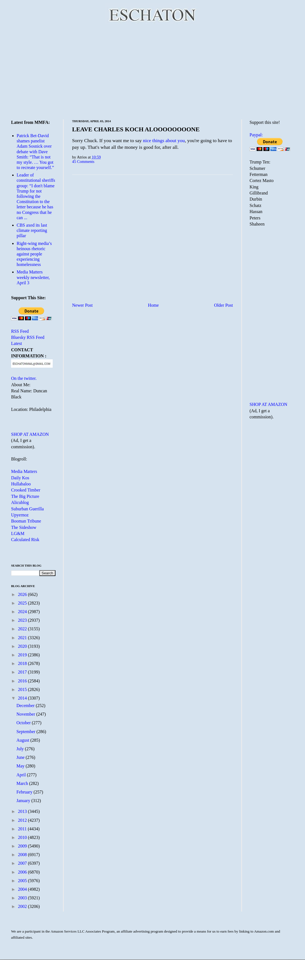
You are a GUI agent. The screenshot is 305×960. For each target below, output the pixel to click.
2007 (23, 863)
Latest (16, 343)
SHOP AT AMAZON (30, 434)
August (23, 740)
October (24, 722)
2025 (23, 603)
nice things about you (164, 140)
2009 (23, 846)
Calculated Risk (25, 539)
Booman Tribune (26, 521)
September (26, 731)
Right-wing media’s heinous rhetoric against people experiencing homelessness (34, 254)
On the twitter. (24, 378)
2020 (23, 646)
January (23, 800)
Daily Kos (20, 477)
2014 (23, 698)
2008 (23, 854)
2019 (23, 654)
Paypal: (256, 134)
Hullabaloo (21, 484)
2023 (23, 620)
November (26, 714)
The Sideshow (23, 527)
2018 (23, 663)
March (22, 783)
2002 (23, 906)
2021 (23, 637)
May (21, 766)
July (20, 748)
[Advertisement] (152, 70)
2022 (23, 628)
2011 (23, 828)
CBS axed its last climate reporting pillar (32, 230)
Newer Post (82, 305)
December (26, 705)
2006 (23, 872)
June (21, 757)
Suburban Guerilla (27, 508)
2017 (23, 672)
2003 (23, 897)
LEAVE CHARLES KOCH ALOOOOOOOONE (136, 129)
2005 (23, 880)
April (21, 774)
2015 (23, 689)
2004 (23, 889)
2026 (23, 594)
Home (153, 305)
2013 (23, 811)
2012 (23, 820)
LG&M (17, 533)
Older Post (223, 305)
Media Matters (24, 471)
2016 (23, 681)
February (25, 792)
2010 (23, 837)
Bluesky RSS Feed (27, 337)
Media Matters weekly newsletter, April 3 (33, 277)
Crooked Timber (25, 490)
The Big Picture (25, 496)
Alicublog (20, 502)
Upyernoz (20, 515)
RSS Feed (20, 331)
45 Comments (83, 161)
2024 (23, 611)
